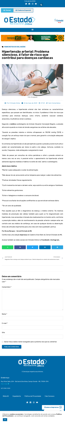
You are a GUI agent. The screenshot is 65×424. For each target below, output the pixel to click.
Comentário (6, 287)
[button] (41, 4)
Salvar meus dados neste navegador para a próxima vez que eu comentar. (30, 342)
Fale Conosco (49, 396)
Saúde (22, 47)
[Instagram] (32, 3)
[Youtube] (35, 3)
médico (13, 124)
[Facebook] (29, 3)
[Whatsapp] (26, 3)
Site (3, 332)
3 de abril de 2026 (29, 1)
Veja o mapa (5, 384)
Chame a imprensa (53, 407)
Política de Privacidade (33, 396)
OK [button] (5, 419)
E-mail (5, 323)
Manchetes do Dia (11, 47)
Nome (4, 314)
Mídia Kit (6, 396)
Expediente (17, 396)
